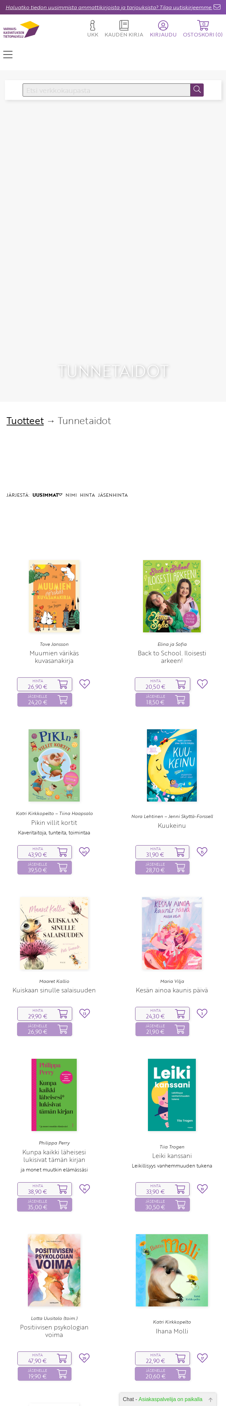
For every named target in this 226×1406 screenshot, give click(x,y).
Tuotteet (25, 353)
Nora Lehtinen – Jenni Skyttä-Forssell (172, 748)
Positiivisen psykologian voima (54, 1263)
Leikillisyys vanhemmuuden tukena (172, 1098)
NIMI (71, 427)
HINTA (87, 427)
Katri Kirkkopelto (172, 1254)
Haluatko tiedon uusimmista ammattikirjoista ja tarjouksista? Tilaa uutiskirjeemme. (109, 7)
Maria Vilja (172, 913)
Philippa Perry (54, 1075)
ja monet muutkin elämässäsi (54, 1102)
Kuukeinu (172, 757)
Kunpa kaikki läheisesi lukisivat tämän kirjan (54, 1088)
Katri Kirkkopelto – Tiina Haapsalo (54, 745)
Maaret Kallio (54, 913)
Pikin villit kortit (54, 754)
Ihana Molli (172, 1263)
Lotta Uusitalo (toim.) (54, 1250)
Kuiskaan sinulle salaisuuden (54, 922)
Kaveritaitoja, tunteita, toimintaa (54, 765)
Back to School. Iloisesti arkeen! (172, 589)
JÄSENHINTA (113, 427)
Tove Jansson (54, 576)
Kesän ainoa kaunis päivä (172, 922)
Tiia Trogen (171, 1079)
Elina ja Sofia (172, 576)
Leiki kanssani (172, 1088)
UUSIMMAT (47, 427)
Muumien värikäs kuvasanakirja (54, 589)
